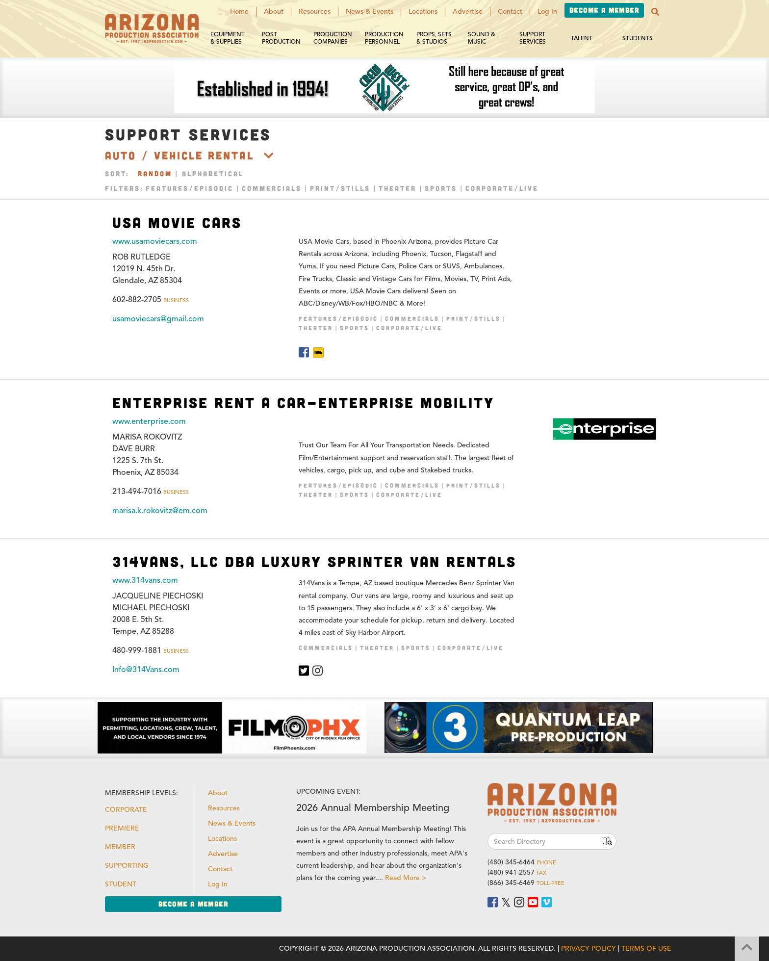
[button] (655, 12)
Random (155, 173)
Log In (547, 11)
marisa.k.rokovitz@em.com (159, 511)
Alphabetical (213, 173)
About (273, 11)
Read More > (405, 878)
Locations (423, 11)
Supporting (127, 865)
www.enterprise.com (149, 421)
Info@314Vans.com (145, 670)
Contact (510, 11)
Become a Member (604, 10)
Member (120, 847)
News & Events (369, 11)
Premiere (122, 828)
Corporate (126, 809)
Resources (315, 11)
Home (239, 11)
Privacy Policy (588, 948)
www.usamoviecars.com (154, 241)
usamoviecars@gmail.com (158, 319)
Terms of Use (646, 948)
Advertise (468, 11)
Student (120, 884)
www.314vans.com (145, 580)
